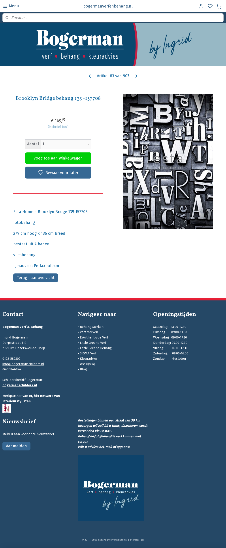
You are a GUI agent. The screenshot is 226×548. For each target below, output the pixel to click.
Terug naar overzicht (36, 277)
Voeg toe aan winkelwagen (58, 158)
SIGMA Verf (88, 353)
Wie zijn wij (87, 364)
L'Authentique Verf (94, 337)
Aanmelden (16, 446)
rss (142, 539)
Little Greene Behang (96, 348)
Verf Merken (89, 332)
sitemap (134, 539)
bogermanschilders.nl (19, 385)
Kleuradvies (89, 359)
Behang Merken (92, 327)
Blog (83, 369)
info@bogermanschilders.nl (23, 364)
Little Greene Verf (93, 343)
